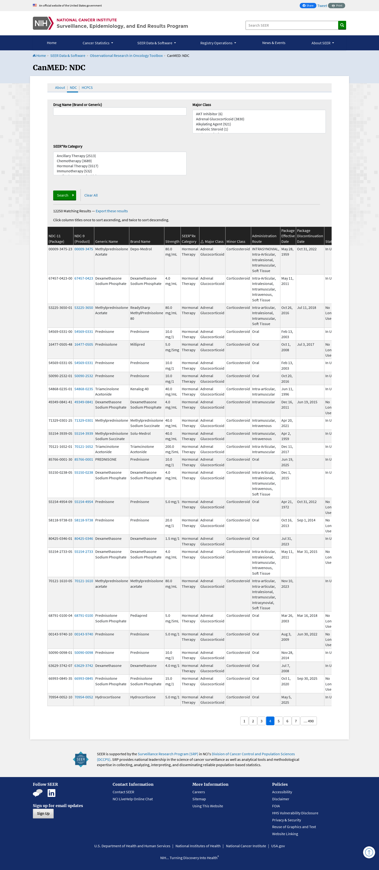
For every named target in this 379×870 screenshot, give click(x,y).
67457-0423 (83, 278)
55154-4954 (83, 501)
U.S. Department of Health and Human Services (132, 845)
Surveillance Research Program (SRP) (168, 753)
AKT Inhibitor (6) (259, 113)
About (60, 87)
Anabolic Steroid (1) (259, 129)
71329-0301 (83, 420)
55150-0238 (83, 472)
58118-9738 (83, 520)
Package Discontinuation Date (310, 236)
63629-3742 (83, 665)
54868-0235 (83, 388)
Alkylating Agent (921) (259, 124)
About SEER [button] (321, 42)
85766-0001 (83, 459)
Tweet (322, 5)
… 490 (309, 720)
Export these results (112, 210)
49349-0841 (83, 401)
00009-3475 (83, 248)
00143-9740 (83, 634)
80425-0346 (83, 538)
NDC (73, 87)
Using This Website (207, 805)
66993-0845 (83, 678)
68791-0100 (83, 615)
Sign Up (43, 813)
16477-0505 (83, 344)
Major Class (201, 104)
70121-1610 (83, 580)
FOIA (276, 805)
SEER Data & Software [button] (155, 42)
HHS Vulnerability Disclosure (295, 812)
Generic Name (106, 241)
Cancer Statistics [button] (96, 42)
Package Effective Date (288, 236)
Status (330, 241)
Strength (172, 241)
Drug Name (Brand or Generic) (77, 104)
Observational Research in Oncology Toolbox (126, 55)
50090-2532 (83, 375)
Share (309, 6)
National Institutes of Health (198, 845)
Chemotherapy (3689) (119, 160)
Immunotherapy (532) (119, 171)
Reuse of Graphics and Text (294, 826)
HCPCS (87, 87)
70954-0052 (83, 696)
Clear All (91, 195)
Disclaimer (280, 798)
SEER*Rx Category (67, 146)
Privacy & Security (286, 819)
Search (62, 195)
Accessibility (282, 791)
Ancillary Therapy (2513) (119, 155)
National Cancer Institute (246, 845)
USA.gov (278, 845)
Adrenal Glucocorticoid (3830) (259, 119)
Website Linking (285, 833)
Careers (198, 791)
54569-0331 (83, 331)
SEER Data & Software (67, 55)
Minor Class (235, 241)
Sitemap (199, 798)
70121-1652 (83, 446)
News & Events (273, 42)
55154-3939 (83, 433)
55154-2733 (83, 551)
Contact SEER (123, 791)
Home (52, 42)
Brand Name (140, 241)
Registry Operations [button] (216, 42)
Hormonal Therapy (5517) (119, 165)
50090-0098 (83, 652)
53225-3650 (83, 307)
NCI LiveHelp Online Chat (133, 798)
